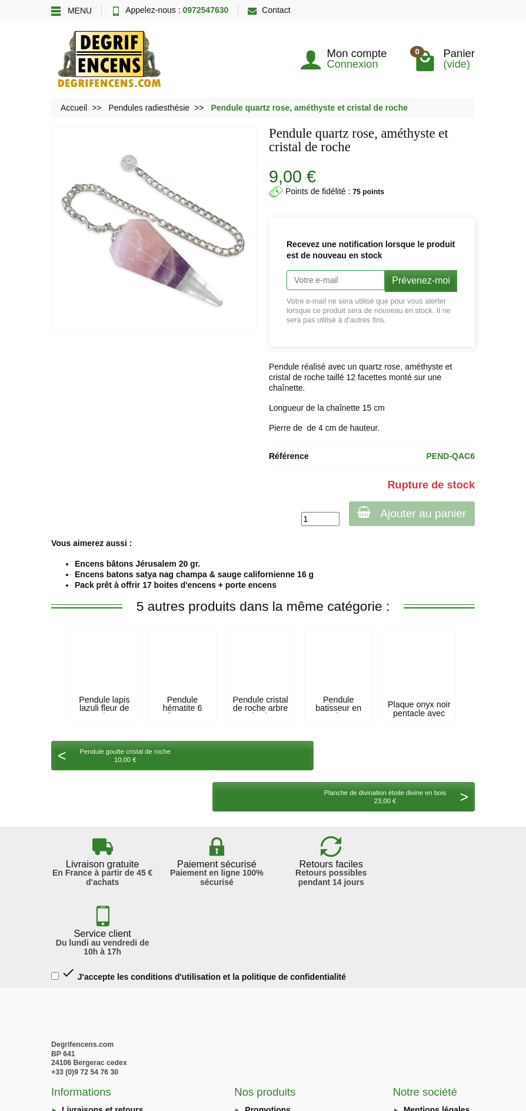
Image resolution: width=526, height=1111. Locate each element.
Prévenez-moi (421, 280)
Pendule (284, 366)
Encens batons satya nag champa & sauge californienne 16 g (194, 574)
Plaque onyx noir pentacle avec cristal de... (419, 713)
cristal (280, 377)
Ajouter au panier (411, 513)
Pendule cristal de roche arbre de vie (260, 708)
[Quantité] (318, 519)
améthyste (424, 366)
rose (392, 366)
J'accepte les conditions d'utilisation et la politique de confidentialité (198, 864)
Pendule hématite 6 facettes (182, 708)
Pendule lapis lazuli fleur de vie (104, 708)
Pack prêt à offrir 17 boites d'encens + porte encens (176, 585)
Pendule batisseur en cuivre (338, 708)
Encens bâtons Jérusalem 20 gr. (137, 563)
